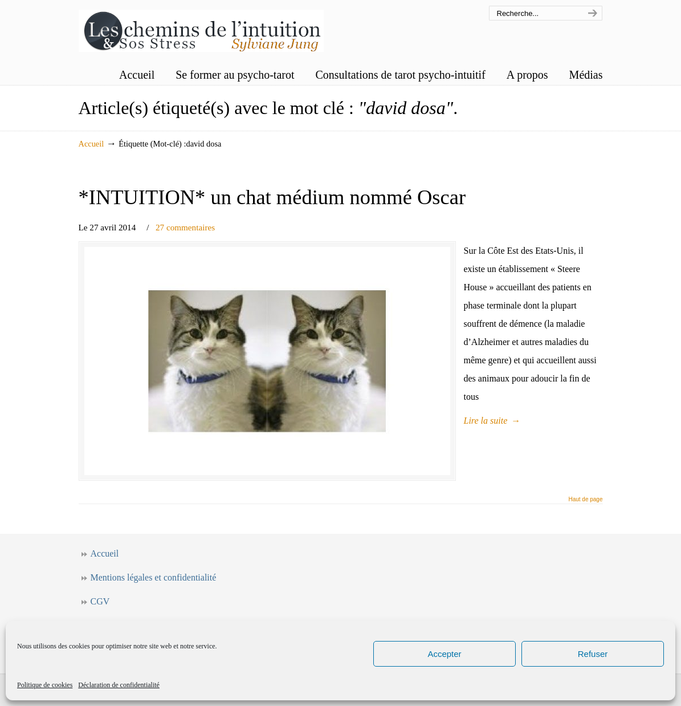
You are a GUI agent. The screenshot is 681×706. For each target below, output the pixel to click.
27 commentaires (185, 227)
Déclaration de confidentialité (119, 685)
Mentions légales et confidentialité (154, 577)
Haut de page (585, 499)
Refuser (593, 654)
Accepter (444, 654)
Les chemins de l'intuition (201, 27)
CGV (100, 601)
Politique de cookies (44, 685)
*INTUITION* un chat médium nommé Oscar (272, 197)
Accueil (91, 143)
